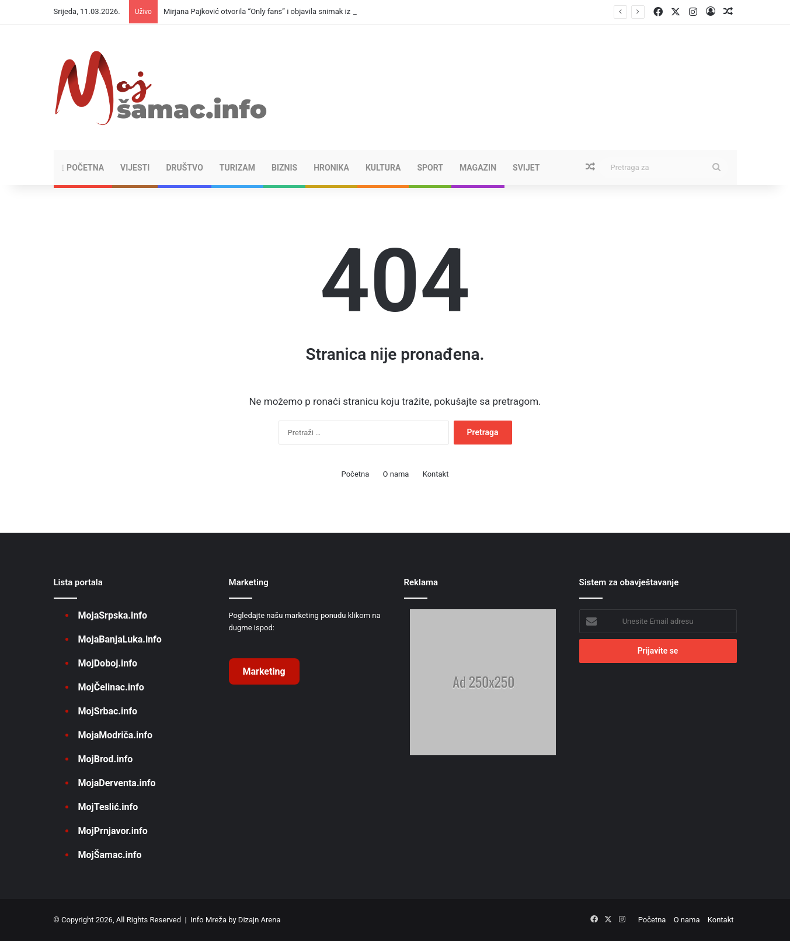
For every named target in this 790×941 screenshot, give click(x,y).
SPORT (430, 167)
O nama (396, 474)
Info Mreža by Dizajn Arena (235, 919)
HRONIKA (331, 167)
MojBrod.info (105, 759)
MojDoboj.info (107, 663)
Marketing (264, 671)
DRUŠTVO (184, 167)
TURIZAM (237, 167)
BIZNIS (284, 167)
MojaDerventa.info (117, 783)
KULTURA (383, 167)
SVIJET (526, 167)
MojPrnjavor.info (113, 830)
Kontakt (436, 474)
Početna (83, 167)
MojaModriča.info (115, 735)
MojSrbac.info (107, 711)
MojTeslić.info (108, 806)
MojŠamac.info (110, 854)
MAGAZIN (478, 167)
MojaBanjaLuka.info (120, 639)
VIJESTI (134, 167)
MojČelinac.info (111, 687)
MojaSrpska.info (112, 615)
